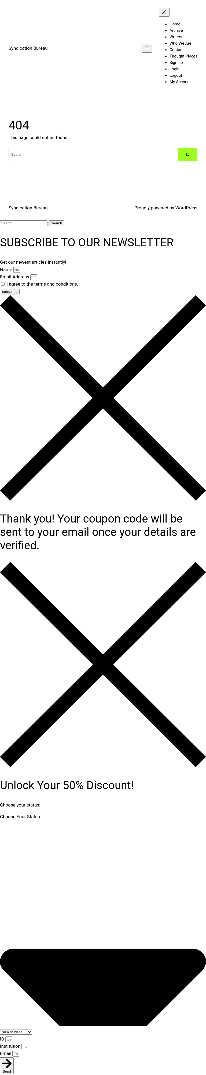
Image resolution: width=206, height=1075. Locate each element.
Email (6, 1053)
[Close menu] (164, 12)
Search (56, 223)
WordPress (186, 207)
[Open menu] (147, 48)
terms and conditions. (56, 284)
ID (2, 1039)
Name (6, 269)
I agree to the (42, 284)
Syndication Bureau (28, 48)
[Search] (187, 155)
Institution (10, 1046)
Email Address (15, 276)
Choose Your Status (20, 816)
